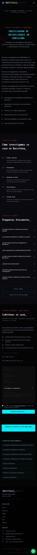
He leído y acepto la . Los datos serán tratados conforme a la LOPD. (19, 406)
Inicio (6, 10)
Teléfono (6, 374)
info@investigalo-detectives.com (12, 361)
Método (4, 513)
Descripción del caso (10, 392)
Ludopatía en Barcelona (9, 477)
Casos (3, 516)
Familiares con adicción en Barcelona (13, 473)
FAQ (3, 519)
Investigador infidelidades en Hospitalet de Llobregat (18, 445)
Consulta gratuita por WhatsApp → (18, 428)
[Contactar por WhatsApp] (33, 551)
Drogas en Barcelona (9, 463)
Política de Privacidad (18, 295)
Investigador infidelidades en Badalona (14, 450)
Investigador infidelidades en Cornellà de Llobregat (17, 459)
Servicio (6, 386)
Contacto (4, 522)
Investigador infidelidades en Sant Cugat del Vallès (17, 454)
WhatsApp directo (10, 536)
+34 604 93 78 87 (8, 357)
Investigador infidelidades (17, 10)
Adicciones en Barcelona (10, 468)
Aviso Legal (18, 289)
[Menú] (33, 3)
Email (5, 380)
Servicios (4, 511)
